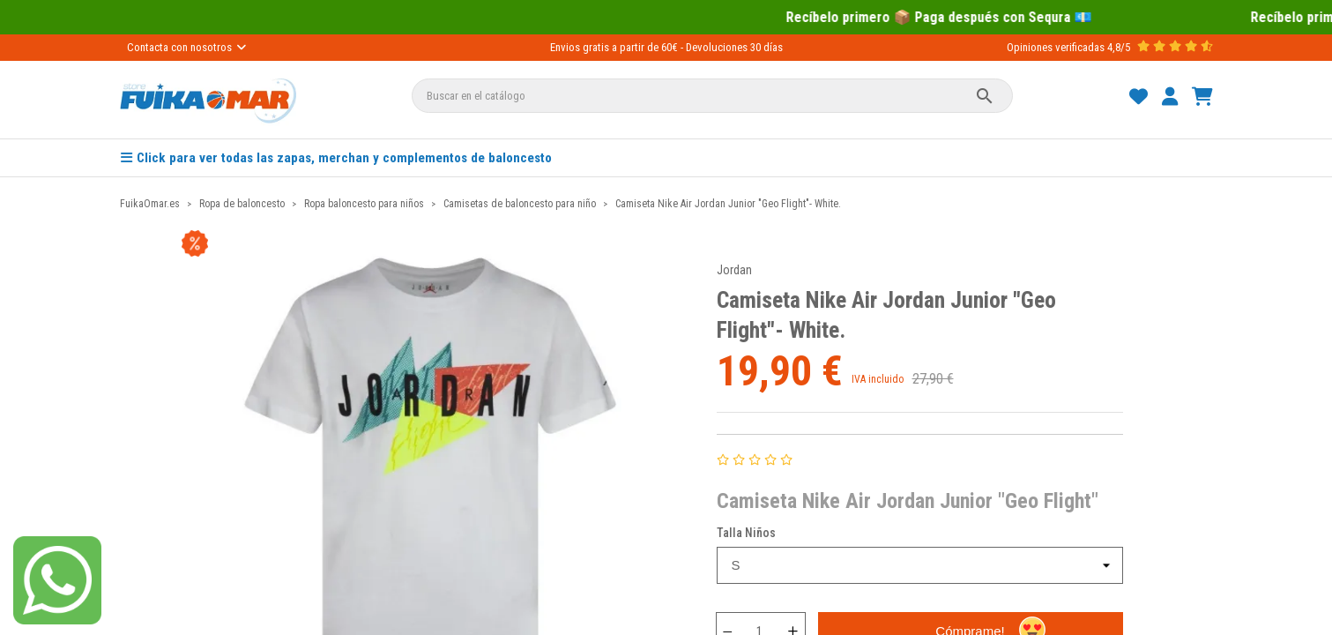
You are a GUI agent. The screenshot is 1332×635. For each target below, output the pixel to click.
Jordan (734, 270)
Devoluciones (717, 47)
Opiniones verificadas (1056, 47)
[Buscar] (712, 95)
